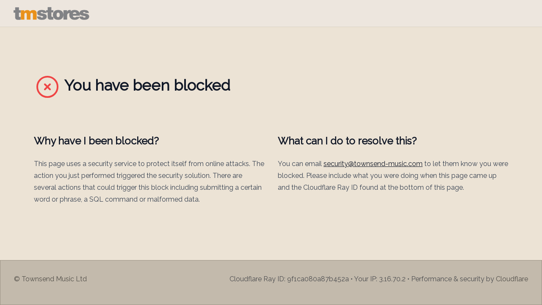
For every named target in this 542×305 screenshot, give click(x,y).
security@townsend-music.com (373, 164)
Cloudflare (512, 279)
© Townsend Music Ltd (50, 279)
